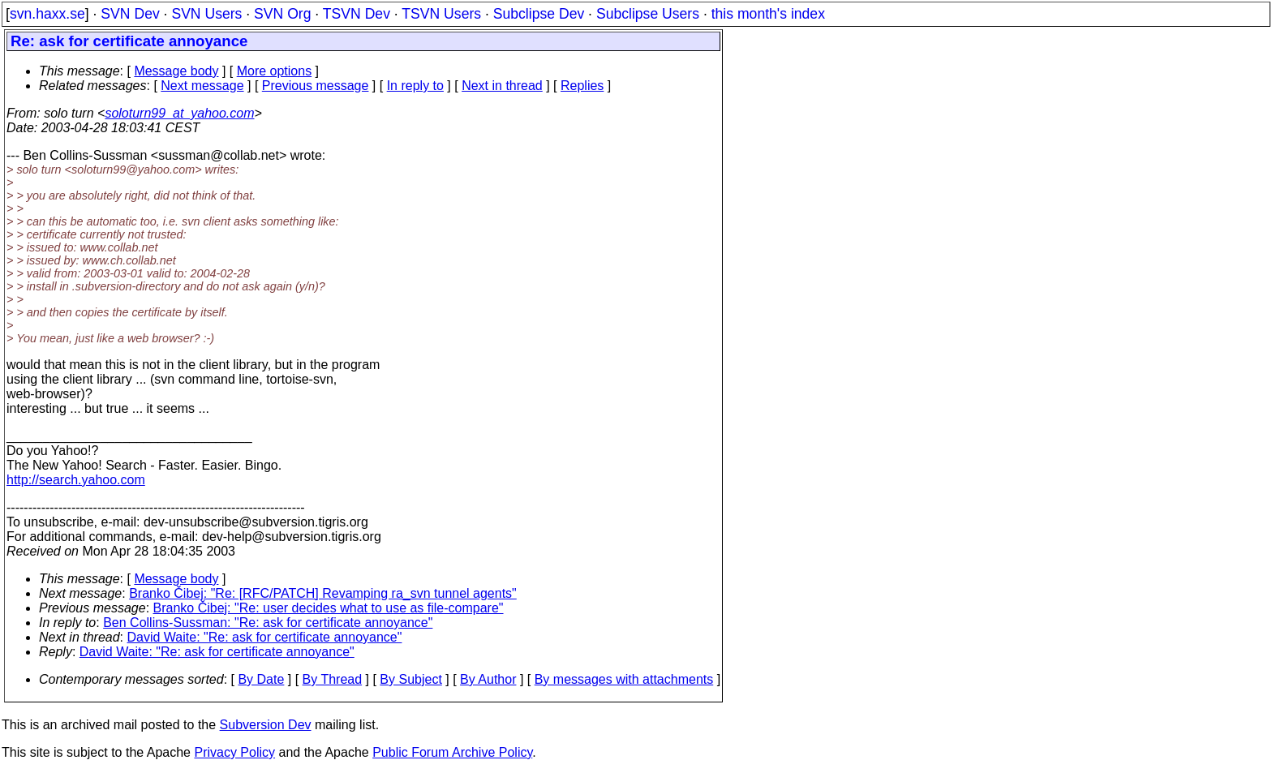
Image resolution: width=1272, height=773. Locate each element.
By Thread (333, 679)
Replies (582, 85)
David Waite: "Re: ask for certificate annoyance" (264, 637)
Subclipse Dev (538, 14)
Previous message (315, 85)
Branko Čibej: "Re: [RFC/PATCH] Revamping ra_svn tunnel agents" (323, 593)
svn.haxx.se (47, 14)
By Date (261, 679)
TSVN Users (441, 14)
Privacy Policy (234, 752)
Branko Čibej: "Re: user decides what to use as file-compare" (328, 608)
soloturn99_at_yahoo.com (179, 113)
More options (274, 71)
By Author (488, 679)
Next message (202, 85)
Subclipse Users (647, 14)
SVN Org (282, 14)
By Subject (410, 679)
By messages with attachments (624, 679)
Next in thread (502, 85)
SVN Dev (130, 14)
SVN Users (206, 14)
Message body (176, 71)
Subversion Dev (266, 725)
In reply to (415, 85)
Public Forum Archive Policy (452, 752)
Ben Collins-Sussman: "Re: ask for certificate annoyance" (267, 622)
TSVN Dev (356, 14)
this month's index (768, 14)
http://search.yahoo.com (75, 480)
